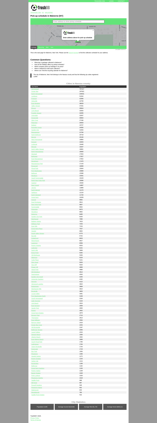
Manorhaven (35, 240)
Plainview (34, 123)
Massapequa (35, 132)
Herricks (34, 281)
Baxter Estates (36, 373)
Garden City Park (36, 216)
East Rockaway (36, 202)
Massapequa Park (37, 163)
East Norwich (35, 306)
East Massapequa (37, 159)
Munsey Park (35, 315)
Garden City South (37, 277)
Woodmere (34, 161)
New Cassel (35, 185)
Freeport (34, 98)
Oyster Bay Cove (36, 325)
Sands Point (35, 308)
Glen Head (34, 262)
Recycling (41, 47)
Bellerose (34, 366)
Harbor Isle (34, 361)
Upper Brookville (36, 346)
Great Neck (35, 197)
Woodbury (34, 212)
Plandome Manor (36, 387)
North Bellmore (36, 135)
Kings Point (35, 253)
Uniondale (34, 115)
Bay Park (34, 351)
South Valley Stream (37, 233)
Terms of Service (35, 420)
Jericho (33, 188)
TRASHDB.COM (35, 12)
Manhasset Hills (36, 289)
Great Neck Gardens (37, 368)
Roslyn (33, 310)
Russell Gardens (36, 385)
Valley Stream (35, 106)
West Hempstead (36, 139)
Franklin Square (36, 113)
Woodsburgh (35, 392)
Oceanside (34, 118)
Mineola (33, 147)
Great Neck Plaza (36, 228)
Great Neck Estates (37, 313)
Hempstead (35, 89)
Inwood (33, 200)
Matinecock (35, 390)
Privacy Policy (34, 418)
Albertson (34, 257)
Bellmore (34, 173)
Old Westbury (35, 272)
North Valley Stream (37, 149)
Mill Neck (34, 383)
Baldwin (33, 125)
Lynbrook (34, 144)
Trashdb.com (99, 1)
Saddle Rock (35, 380)
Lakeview (34, 248)
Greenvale (34, 349)
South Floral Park (36, 342)
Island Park (34, 269)
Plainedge (34, 209)
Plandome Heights (37, 378)
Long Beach (35, 110)
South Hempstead (37, 298)
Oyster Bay (34, 91)
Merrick (33, 137)
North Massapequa (37, 151)
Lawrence (34, 243)
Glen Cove (34, 120)
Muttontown (35, 286)
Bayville (33, 236)
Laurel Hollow (35, 332)
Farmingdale (35, 207)
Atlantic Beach (35, 337)
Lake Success (35, 301)
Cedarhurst (34, 238)
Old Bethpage (35, 255)
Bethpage (34, 156)
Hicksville (34, 101)
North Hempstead (36, 94)
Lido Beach (34, 303)
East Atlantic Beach (37, 339)
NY (43, 12)
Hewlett (33, 231)
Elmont (33, 108)
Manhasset (34, 219)
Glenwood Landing (37, 284)
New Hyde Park (36, 204)
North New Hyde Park (38, 180)
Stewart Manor (36, 334)
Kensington (34, 363)
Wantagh (34, 154)
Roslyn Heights (36, 245)
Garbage (33, 48)
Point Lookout (35, 375)
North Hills (34, 250)
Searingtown (35, 274)
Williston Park (35, 224)
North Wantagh (36, 195)
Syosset (33, 142)
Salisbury (34, 192)
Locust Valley (35, 293)
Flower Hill (34, 267)
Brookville (34, 291)
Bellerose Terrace (36, 330)
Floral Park (34, 168)
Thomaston (34, 318)
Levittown (34, 96)
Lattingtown (35, 344)
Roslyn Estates (36, 358)
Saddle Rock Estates (37, 395)
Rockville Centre (36, 127)
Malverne (49, 12)
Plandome (34, 354)
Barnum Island (35, 322)
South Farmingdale (37, 178)
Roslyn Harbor (35, 371)
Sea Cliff (34, 265)
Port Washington (36, 171)
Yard (51, 47)
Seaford (33, 183)
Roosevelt (34, 166)
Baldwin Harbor (36, 221)
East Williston (35, 320)
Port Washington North (38, 296)
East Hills (34, 226)
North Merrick (35, 190)
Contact (121, 1)
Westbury (34, 175)
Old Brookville (35, 327)
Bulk (47, 47)
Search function (73, 52)
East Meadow (35, 103)
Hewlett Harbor (36, 356)
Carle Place (35, 260)
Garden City (35, 130)
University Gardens (37, 279)
